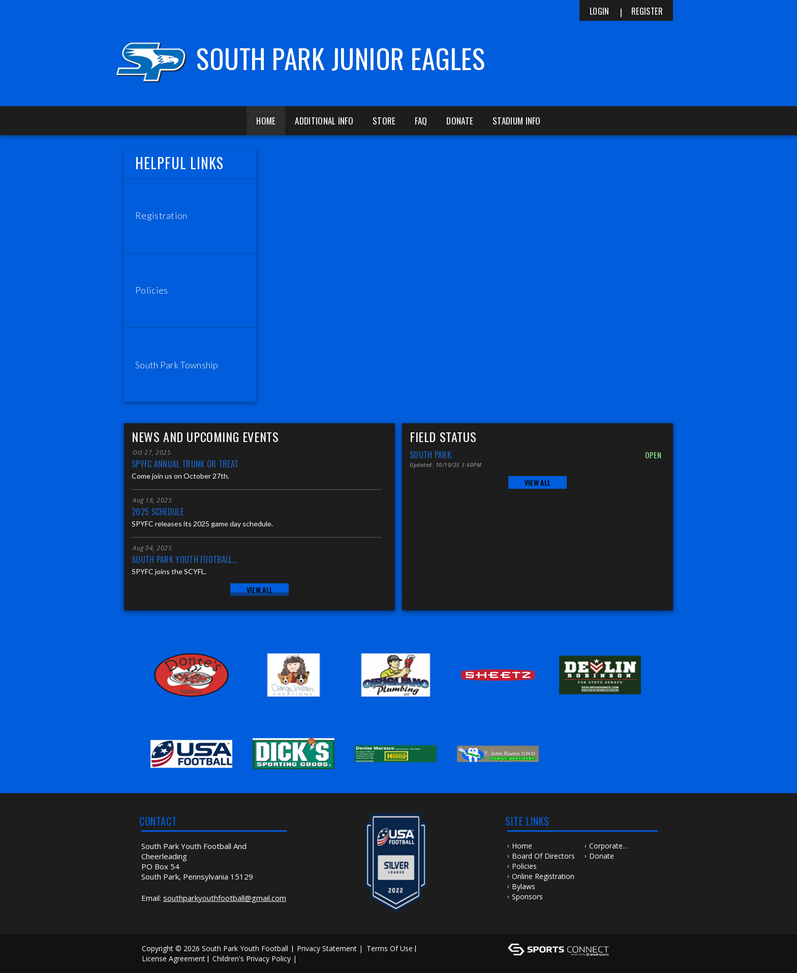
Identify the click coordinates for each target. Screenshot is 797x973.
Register (647, 11)
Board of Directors (543, 856)
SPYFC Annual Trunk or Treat (185, 464)
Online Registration (543, 876)
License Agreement (173, 958)
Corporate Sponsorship (609, 846)
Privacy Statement (327, 948)
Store (384, 120)
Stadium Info (517, 120)
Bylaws (523, 886)
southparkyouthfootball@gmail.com (224, 898)
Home (265, 120)
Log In (313, 958)
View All (259, 589)
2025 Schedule (157, 512)
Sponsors (527, 896)
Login (599, 11)
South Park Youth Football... (184, 559)
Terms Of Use (389, 948)
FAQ (421, 120)
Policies (524, 866)
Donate (459, 120)
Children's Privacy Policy (251, 958)
